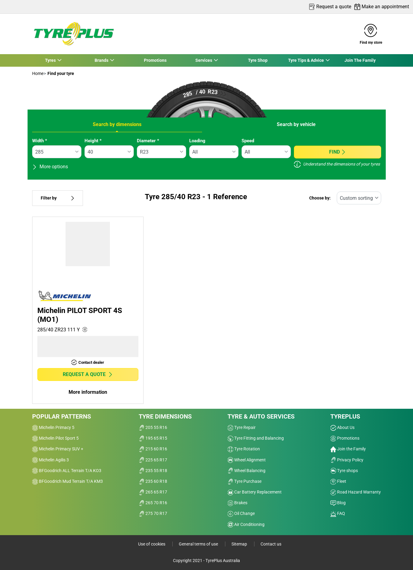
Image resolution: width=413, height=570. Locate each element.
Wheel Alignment (246, 459)
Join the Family (348, 448)
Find (337, 152)
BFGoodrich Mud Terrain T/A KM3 (67, 481)
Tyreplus (345, 416)
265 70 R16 (153, 502)
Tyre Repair (241, 427)
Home (37, 73)
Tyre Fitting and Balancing (255, 438)
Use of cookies (152, 544)
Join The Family (360, 60)
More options (50, 167)
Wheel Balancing (246, 470)
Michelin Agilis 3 (50, 459)
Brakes (237, 502)
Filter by (57, 198)
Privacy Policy (346, 459)
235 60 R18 (153, 481)
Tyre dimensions (165, 416)
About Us (342, 427)
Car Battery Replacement (254, 492)
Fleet (338, 481)
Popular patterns (61, 416)
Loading (197, 140)
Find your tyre (60, 73)
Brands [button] (101, 60)
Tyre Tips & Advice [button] (306, 60)
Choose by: (320, 198)
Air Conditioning (246, 524)
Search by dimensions (117, 124)
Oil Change (241, 513)
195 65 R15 (153, 438)
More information (88, 392)
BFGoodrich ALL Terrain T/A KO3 (66, 470)
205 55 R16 (153, 427)
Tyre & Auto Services (261, 416)
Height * (93, 140)
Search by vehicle (296, 124)
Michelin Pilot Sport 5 (55, 438)
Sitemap (239, 544)
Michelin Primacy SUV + (57, 448)
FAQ (337, 513)
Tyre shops (344, 470)
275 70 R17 (153, 513)
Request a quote (88, 374)
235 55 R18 (153, 470)
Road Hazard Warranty (355, 492)
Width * (39, 140)
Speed (248, 140)
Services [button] (204, 60)
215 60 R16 (153, 448)
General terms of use (199, 544)
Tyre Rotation (243, 448)
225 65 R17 (153, 459)
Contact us (271, 544)
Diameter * (148, 140)
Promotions (155, 60)
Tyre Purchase (244, 481)
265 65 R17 (153, 492)
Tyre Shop (258, 60)
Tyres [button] (50, 60)
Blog (338, 502)
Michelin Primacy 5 (53, 427)
